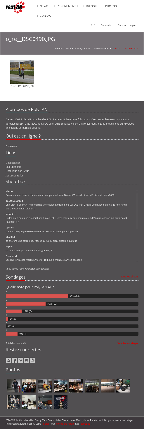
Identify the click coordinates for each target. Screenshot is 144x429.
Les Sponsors (14, 166)
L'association (13, 162)
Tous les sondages (127, 343)
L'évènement (66, 6)
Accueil (58, 48)
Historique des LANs (17, 170)
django (46, 424)
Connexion (106, 25)
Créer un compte (127, 25)
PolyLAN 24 (83, 48)
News (42, 6)
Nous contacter (14, 175)
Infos (89, 6)
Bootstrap (85, 424)
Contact (45, 15)
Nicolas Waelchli (102, 48)
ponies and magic (65, 424)
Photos (109, 6)
